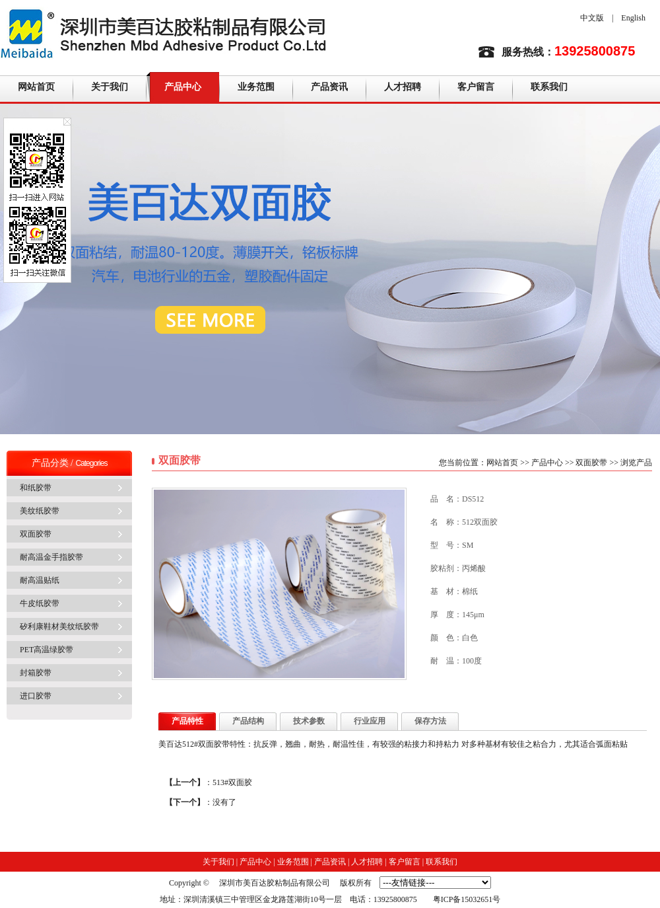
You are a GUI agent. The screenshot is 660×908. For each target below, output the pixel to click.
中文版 (592, 17)
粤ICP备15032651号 (467, 899)
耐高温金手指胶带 (51, 557)
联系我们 (549, 87)
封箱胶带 (35, 672)
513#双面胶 (232, 782)
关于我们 (109, 87)
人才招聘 (402, 87)
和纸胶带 (35, 487)
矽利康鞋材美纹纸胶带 (59, 626)
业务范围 (256, 87)
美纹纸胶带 (39, 510)
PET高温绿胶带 (46, 649)
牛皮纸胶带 (39, 603)
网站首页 (36, 87)
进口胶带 (35, 695)
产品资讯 (329, 87)
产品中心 (182, 87)
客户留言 (475, 87)
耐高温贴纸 (39, 580)
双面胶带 (35, 534)
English (633, 17)
